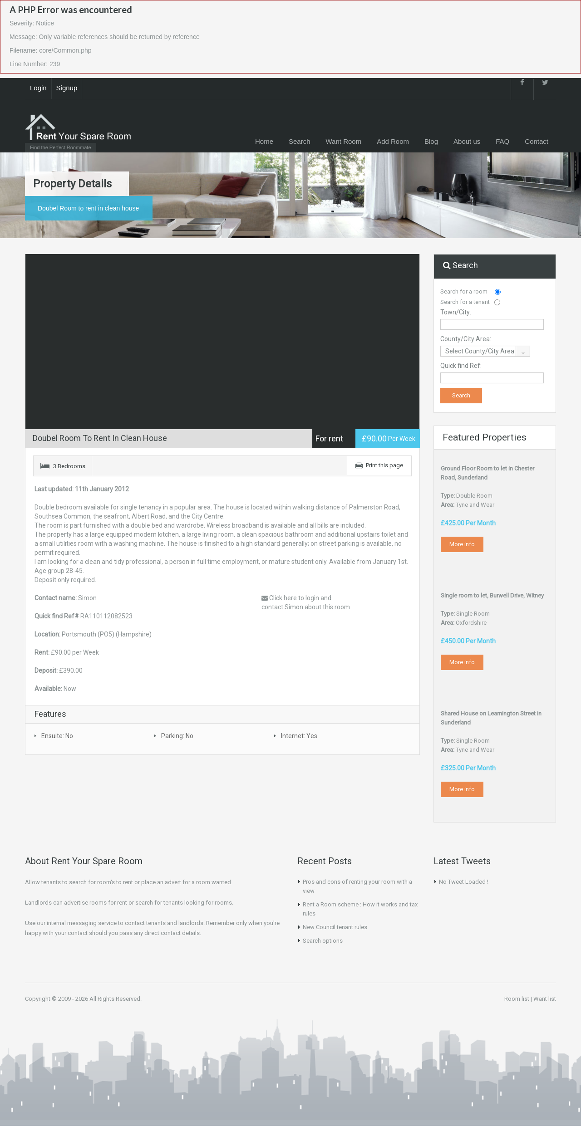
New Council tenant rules (335, 927)
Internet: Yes (299, 735)
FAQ (502, 141)
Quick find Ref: (461, 365)
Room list (516, 998)
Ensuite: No (57, 735)
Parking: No (177, 735)
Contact (536, 141)
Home (264, 141)
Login (38, 88)
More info (462, 544)
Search (299, 141)
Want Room (344, 141)
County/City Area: (465, 339)
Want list (544, 998)
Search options (323, 940)
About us (466, 141)
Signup (67, 88)
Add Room (393, 141)
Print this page (384, 465)
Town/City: (455, 312)
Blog (431, 141)
